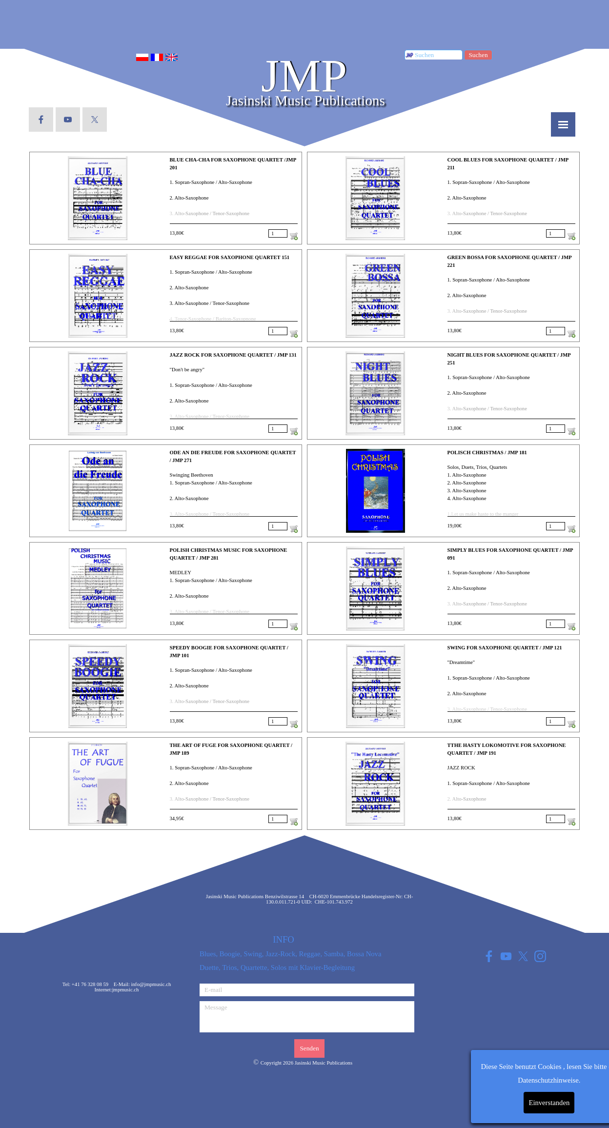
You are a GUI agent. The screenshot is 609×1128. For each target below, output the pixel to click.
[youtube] (68, 119)
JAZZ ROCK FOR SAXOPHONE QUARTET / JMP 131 (233, 355)
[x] (94, 119)
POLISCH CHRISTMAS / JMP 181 (487, 452)
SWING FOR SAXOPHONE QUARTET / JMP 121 (504, 647)
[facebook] (41, 119)
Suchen (477, 55)
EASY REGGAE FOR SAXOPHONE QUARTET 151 (230, 257)
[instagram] (539, 956)
